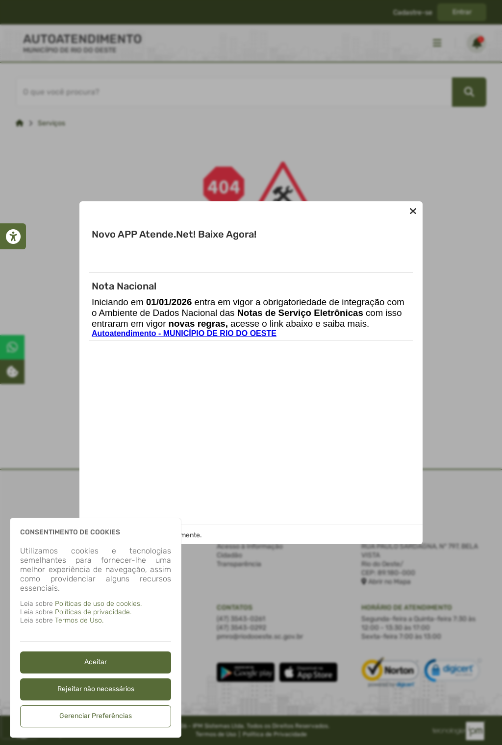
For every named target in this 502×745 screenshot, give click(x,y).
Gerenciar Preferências (95, 716)
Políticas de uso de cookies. (98, 604)
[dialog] (95, 628)
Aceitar (95, 662)
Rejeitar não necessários (95, 689)
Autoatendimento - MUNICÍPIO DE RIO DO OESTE (184, 333)
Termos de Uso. (79, 620)
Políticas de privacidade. (93, 612)
